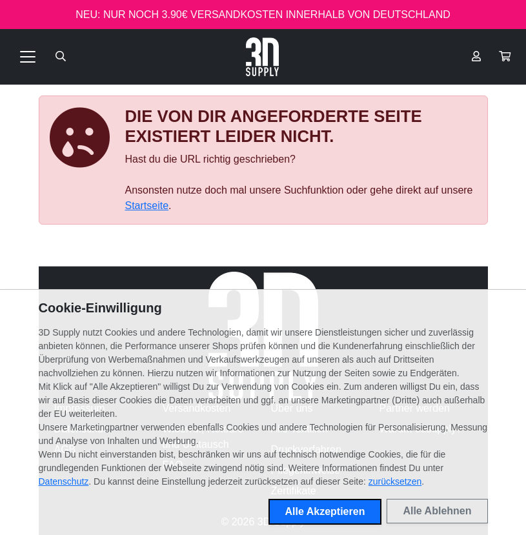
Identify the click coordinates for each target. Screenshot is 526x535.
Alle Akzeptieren (325, 511)
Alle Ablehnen (437, 510)
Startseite (147, 205)
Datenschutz (64, 481)
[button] (504, 56)
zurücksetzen (395, 481)
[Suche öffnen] (61, 57)
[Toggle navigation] (27, 57)
